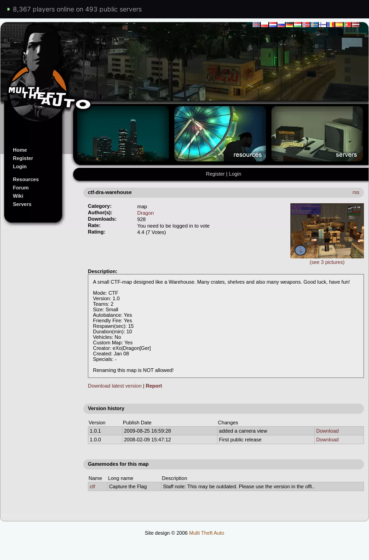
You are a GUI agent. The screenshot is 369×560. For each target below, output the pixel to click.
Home (20, 150)
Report (154, 386)
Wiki (18, 196)
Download (327, 431)
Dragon (145, 213)
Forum (21, 187)
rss (355, 192)
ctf (92, 486)
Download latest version (115, 386)
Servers (22, 204)
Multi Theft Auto (206, 533)
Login (20, 166)
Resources (26, 179)
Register (23, 158)
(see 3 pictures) (327, 259)
